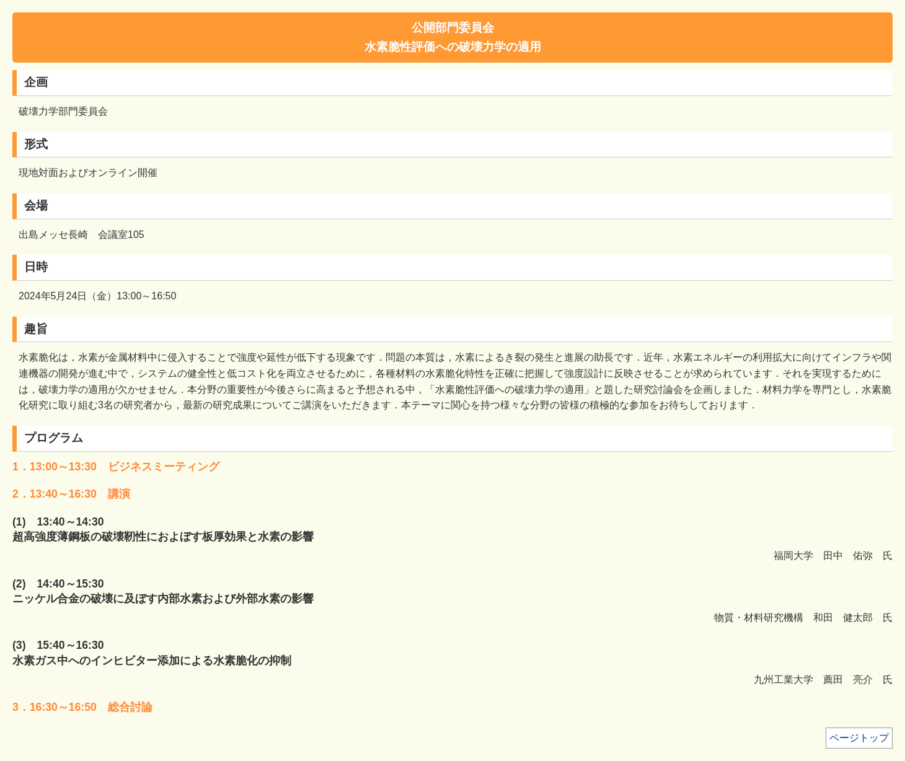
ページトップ (859, 737)
